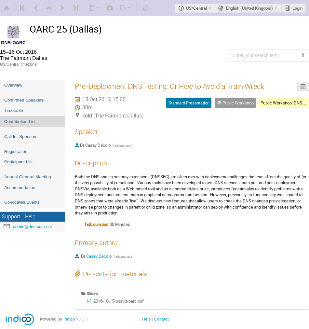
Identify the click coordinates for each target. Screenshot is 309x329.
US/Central (196, 8)
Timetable (13, 110)
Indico (69, 319)
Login (297, 8)
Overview (13, 85)
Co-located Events (22, 202)
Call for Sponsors (20, 136)
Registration (15, 151)
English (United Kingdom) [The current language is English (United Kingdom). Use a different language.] (249, 8)
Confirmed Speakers (24, 100)
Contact (161, 319)
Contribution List (19, 121)
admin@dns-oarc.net (32, 226)
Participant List (18, 161)
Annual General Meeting (27, 176)
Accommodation (19, 187)
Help (146, 319)
